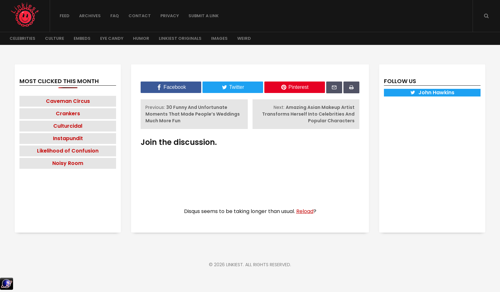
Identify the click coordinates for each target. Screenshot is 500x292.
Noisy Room (67, 163)
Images (219, 38)
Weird (244, 38)
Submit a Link (203, 16)
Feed (65, 16)
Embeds (82, 38)
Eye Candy (111, 38)
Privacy (169, 16)
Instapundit (68, 138)
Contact (140, 16)
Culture (54, 38)
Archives (90, 16)
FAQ (114, 16)
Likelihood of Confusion (68, 150)
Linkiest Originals (180, 38)
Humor (141, 38)
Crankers (68, 113)
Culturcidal (67, 126)
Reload (304, 211)
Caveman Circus (68, 101)
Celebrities (22, 38)
